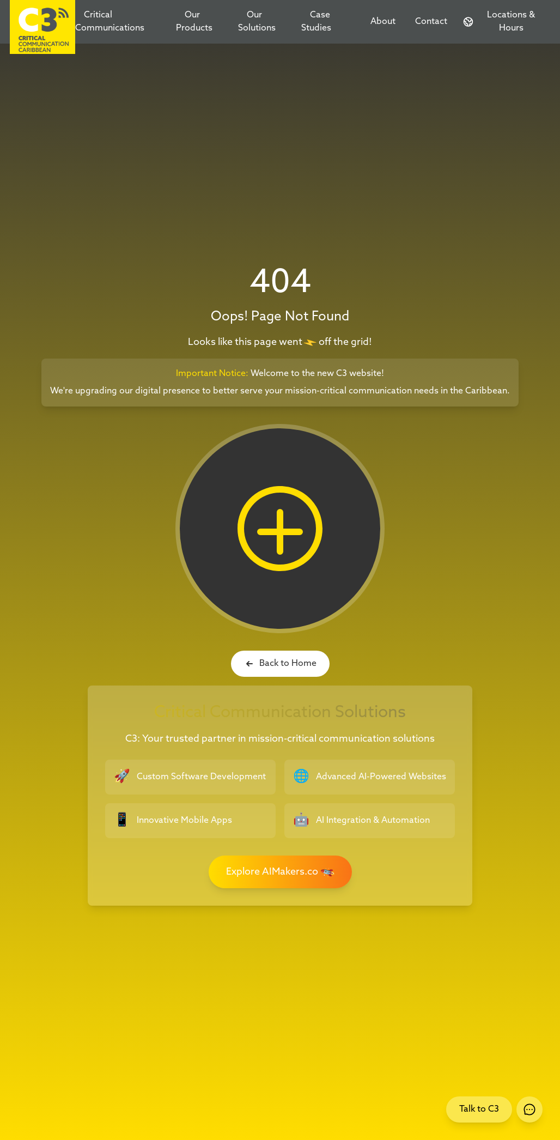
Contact (431, 21)
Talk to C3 (479, 1109)
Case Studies (316, 21)
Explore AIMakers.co (282, 871)
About (382, 21)
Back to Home (280, 663)
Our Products (194, 21)
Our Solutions (257, 21)
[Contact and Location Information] (503, 21)
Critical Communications (109, 21)
